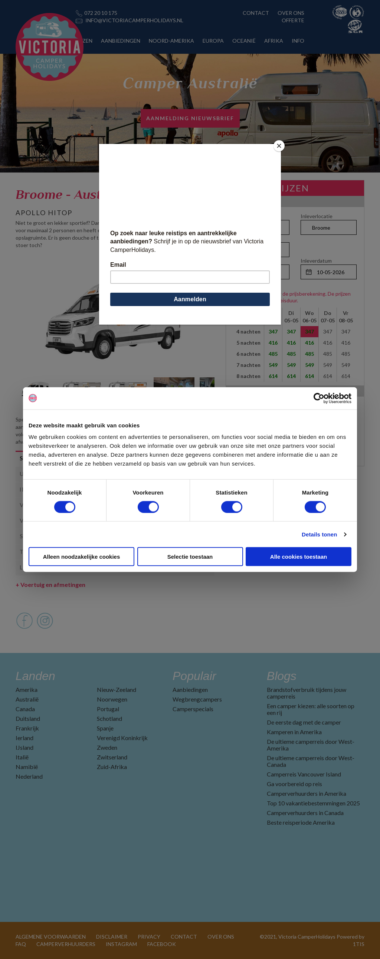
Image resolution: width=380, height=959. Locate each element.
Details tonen (319, 534)
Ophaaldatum (249, 260)
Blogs (282, 676)
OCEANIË (244, 40)
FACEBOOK (161, 944)
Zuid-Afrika (112, 766)
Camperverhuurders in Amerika (306, 793)
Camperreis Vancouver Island (304, 774)
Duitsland (28, 718)
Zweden (107, 747)
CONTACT (256, 13)
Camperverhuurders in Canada (305, 812)
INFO (298, 40)
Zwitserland (112, 757)
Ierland (24, 737)
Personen (244, 238)
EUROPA (213, 40)
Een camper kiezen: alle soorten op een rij (310, 709)
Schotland (109, 718)
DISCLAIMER (111, 936)
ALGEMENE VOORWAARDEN (51, 936)
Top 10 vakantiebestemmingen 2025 (313, 803)
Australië (27, 699)
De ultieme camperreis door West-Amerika (310, 745)
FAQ (21, 944)
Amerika (26, 689)
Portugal (108, 708)
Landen (35, 676)
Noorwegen (112, 699)
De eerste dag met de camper (304, 722)
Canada (25, 708)
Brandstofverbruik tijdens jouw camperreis (306, 693)
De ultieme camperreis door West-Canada (310, 761)
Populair (194, 676)
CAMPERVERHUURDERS (65, 944)
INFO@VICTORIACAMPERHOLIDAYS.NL (134, 20)
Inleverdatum (316, 260)
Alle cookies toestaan (298, 557)
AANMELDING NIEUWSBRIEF (190, 118)
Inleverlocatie (316, 216)
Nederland (29, 776)
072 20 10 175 (100, 13)
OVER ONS (291, 13)
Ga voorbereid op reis (294, 783)
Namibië (27, 766)
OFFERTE (293, 20)
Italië (22, 757)
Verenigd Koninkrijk (122, 737)
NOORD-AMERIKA (171, 40)
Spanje (105, 728)
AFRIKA (273, 40)
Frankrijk (27, 728)
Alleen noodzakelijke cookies (81, 557)
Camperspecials (193, 708)
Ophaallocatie (249, 216)
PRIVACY (149, 936)
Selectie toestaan (190, 557)
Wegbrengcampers (197, 699)
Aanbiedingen (190, 689)
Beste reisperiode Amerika (301, 822)
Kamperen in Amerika (294, 731)
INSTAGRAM (121, 944)
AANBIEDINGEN (120, 40)
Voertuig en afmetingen (50, 584)
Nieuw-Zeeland (116, 689)
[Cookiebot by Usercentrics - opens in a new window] (318, 398)
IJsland (24, 747)
